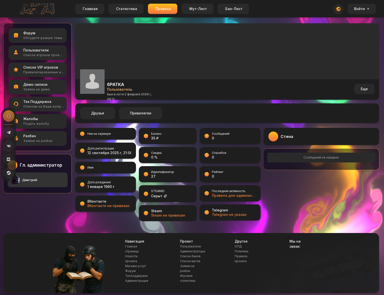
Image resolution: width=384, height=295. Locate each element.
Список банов (190, 256)
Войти (362, 9)
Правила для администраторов (233, 195)
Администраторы (192, 251)
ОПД (238, 246)
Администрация (136, 281)
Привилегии (140, 113)
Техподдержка (136, 276)
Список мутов (190, 261)
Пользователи (190, 246)
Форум (130, 271)
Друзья (97, 113)
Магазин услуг (135, 266)
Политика (241, 251)
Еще (364, 89)
